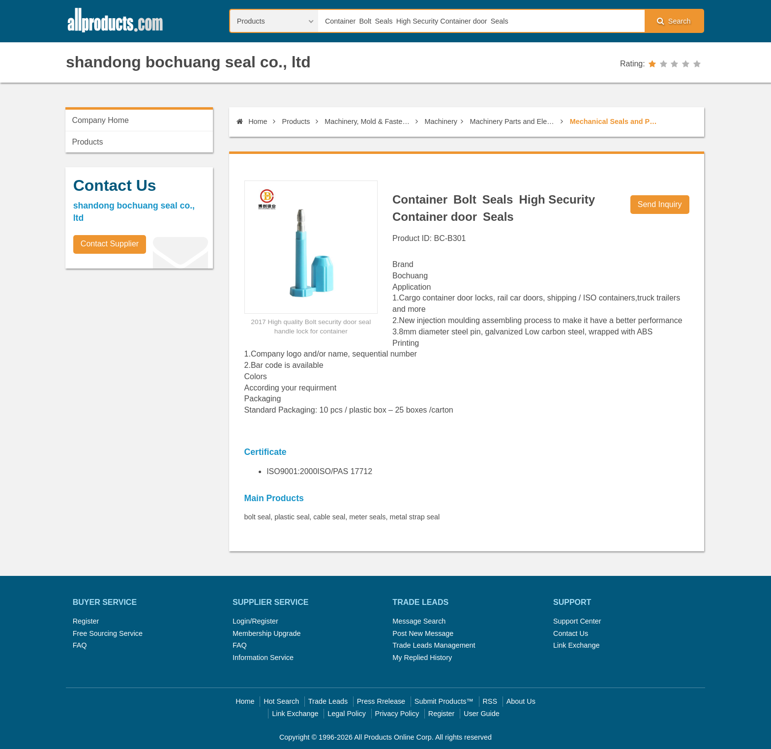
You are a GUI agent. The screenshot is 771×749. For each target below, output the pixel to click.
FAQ (80, 645)
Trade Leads (328, 701)
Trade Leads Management (433, 645)
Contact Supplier (110, 244)
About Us (520, 701)
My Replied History (422, 657)
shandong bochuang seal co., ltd (188, 62)
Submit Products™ (444, 701)
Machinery (441, 121)
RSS (489, 701)
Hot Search (281, 701)
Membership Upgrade (266, 633)
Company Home (100, 120)
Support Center (577, 621)
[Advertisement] (139, 344)
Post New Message (422, 633)
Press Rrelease (381, 701)
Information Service (263, 657)
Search (673, 21)
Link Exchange (576, 645)
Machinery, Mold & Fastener (368, 121)
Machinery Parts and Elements (514, 121)
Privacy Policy (397, 714)
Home (252, 121)
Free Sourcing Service (108, 633)
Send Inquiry (660, 204)
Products (296, 121)
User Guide (482, 714)
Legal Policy (346, 714)
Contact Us (570, 633)
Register (86, 621)
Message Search (418, 621)
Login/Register (255, 621)
